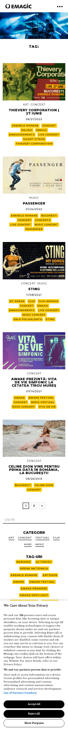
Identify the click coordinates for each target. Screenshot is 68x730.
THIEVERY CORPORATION (34, 143)
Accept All (34, 704)
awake (19, 397)
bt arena (17, 301)
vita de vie (47, 406)
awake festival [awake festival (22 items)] (42, 581)
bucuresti (49, 215)
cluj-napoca (48, 301)
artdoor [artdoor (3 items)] (50, 575)
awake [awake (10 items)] (18, 581)
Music (34, 197)
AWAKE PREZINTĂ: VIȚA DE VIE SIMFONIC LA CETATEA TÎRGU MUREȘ (34, 382)
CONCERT (49, 125)
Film (56, 537)
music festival (42, 402)
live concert (48, 134)
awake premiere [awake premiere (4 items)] (34, 588)
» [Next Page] (42, 505)
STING (34, 289)
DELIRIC (26, 130)
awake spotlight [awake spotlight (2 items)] (34, 595)
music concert (46, 224)
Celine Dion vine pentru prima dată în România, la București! (34, 470)
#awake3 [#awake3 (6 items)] (24, 561)
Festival (42, 537)
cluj (31, 301)
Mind (28, 544)
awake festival (41, 397)
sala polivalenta (28, 319)
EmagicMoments (22, 134)
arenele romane (25, 125)
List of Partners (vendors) (20, 692)
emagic (41, 130)
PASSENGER (34, 203)
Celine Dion (44, 485)
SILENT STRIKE (34, 139)
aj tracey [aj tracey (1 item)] (44, 561)
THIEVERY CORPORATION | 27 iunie (34, 112)
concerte (43, 220)
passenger (34, 229)
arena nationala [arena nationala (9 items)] (34, 568)
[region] (34, 665)
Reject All (34, 713)
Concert (38, 104)
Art (26, 104)
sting (50, 319)
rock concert (23, 406)
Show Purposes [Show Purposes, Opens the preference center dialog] (34, 723)
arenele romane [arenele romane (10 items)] (24, 575)
